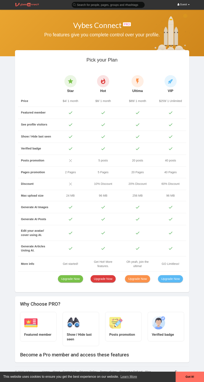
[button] (108, 4)
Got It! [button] (190, 376)
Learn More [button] (129, 376)
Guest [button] (183, 4)
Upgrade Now (70, 278)
